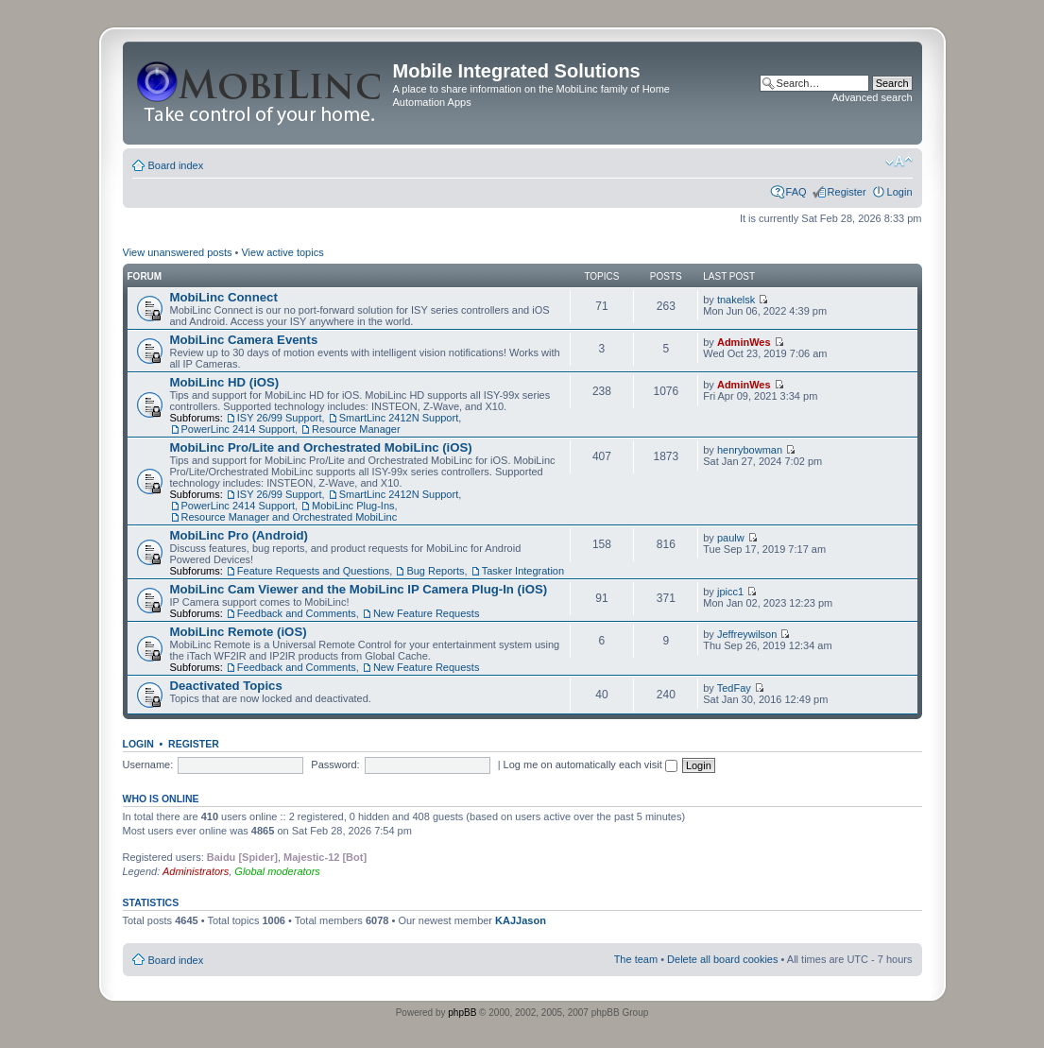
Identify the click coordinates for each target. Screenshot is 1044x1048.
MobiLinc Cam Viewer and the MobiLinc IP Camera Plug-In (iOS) (359, 589)
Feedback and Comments (296, 613)
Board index (176, 165)
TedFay (734, 688)
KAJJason (520, 920)
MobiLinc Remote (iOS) (238, 632)
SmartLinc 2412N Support (399, 417)
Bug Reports (435, 570)
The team (636, 959)
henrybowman (749, 449)
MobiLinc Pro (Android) (239, 535)
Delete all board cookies (722, 959)
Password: (335, 764)
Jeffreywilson (747, 634)
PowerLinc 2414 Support (238, 429)
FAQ (796, 192)
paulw (730, 537)
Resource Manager (356, 429)
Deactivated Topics (226, 686)
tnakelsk (736, 299)
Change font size (899, 161)
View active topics (282, 252)
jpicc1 (730, 591)
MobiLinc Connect (224, 297)
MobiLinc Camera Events (244, 340)
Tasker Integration (523, 570)
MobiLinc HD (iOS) (225, 382)
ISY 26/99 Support (279, 417)
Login (900, 192)
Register (847, 192)
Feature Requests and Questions (313, 570)
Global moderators (277, 871)
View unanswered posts (177, 252)
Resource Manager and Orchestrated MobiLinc (289, 517)
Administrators (196, 871)
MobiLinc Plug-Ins (353, 505)
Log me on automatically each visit (590, 764)
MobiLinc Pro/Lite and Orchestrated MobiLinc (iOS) (321, 447)
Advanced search (872, 97)
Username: (148, 764)
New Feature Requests (426, 613)
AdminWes (744, 342)
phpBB (462, 1012)
